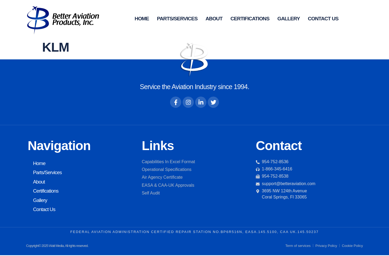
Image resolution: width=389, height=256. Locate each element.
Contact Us (323, 18)
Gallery (289, 18)
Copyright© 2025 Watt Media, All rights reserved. (57, 246)
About (214, 18)
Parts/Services (177, 18)
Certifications (249, 18)
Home (142, 18)
